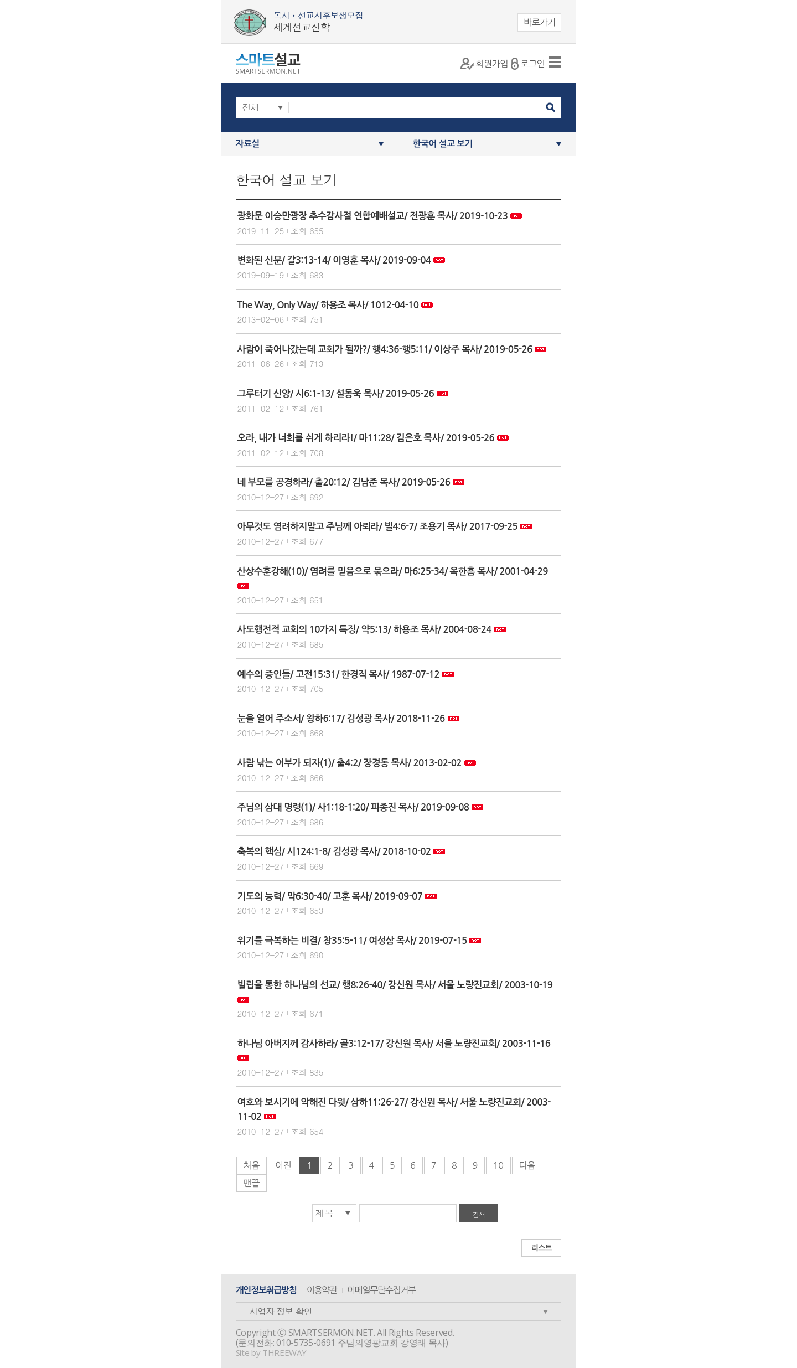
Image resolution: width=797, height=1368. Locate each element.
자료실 (248, 144)
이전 (283, 1165)
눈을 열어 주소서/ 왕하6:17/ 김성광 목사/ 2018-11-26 (341, 719)
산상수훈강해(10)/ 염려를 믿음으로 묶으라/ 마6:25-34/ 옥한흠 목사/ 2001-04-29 (392, 571)
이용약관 (322, 1290)
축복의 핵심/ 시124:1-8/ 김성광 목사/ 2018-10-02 (334, 851)
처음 (252, 1165)
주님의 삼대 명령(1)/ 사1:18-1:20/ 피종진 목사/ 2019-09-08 (353, 807)
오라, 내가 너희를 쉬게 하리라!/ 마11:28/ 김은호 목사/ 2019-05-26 (366, 438)
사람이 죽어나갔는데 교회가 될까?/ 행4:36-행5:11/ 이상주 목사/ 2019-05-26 (384, 349)
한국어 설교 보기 (443, 144)
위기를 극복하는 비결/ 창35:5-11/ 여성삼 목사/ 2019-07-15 (352, 941)
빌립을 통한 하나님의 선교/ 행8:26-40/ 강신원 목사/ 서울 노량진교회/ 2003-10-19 (395, 985)
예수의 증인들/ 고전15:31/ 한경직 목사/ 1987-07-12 (338, 674)
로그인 (528, 64)
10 (498, 1165)
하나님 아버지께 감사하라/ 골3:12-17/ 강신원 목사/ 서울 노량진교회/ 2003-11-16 (394, 1044)
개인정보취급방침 (266, 1290)
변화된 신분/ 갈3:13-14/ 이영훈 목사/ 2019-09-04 (334, 260)
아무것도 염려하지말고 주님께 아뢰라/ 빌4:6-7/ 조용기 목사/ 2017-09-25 (377, 526)
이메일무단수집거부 (381, 1290)
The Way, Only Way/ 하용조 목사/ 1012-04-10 (328, 305)
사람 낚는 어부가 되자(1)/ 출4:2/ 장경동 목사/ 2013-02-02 (349, 763)
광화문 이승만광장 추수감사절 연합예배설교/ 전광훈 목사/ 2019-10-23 (372, 216)
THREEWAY (284, 1352)
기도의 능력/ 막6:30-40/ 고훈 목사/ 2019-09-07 (330, 896)
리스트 (541, 1248)
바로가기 (540, 22)
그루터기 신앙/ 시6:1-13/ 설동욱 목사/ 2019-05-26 (335, 394)
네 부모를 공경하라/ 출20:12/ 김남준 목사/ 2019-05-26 (344, 482)
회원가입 (484, 64)
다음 (527, 1165)
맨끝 (252, 1183)
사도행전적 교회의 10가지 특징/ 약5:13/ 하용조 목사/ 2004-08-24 (364, 629)
